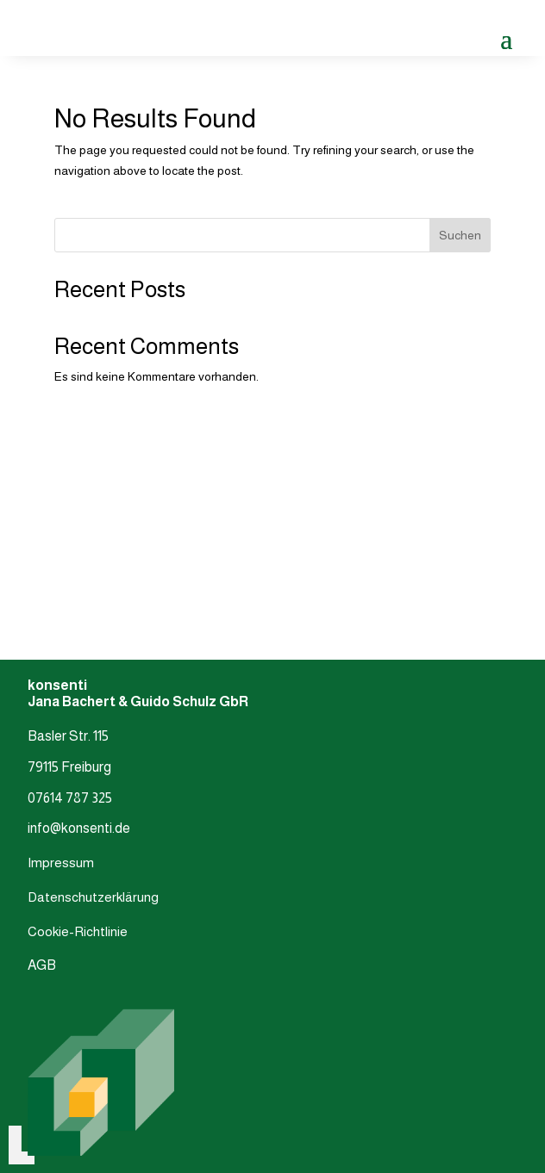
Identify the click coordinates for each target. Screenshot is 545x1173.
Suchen (460, 235)
